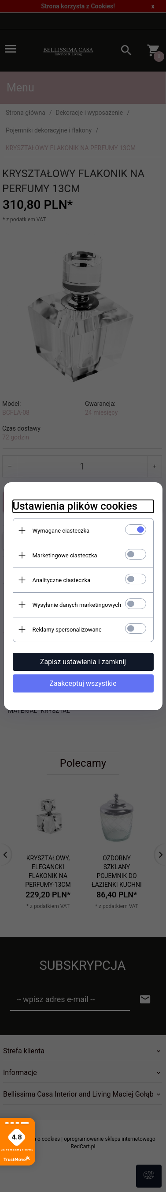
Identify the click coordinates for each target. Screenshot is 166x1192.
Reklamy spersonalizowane (67, 629)
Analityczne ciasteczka (62, 580)
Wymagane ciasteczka (61, 530)
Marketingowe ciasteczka (65, 555)
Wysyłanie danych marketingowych (77, 605)
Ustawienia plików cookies (75, 506)
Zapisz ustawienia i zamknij (83, 662)
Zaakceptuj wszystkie (82, 683)
